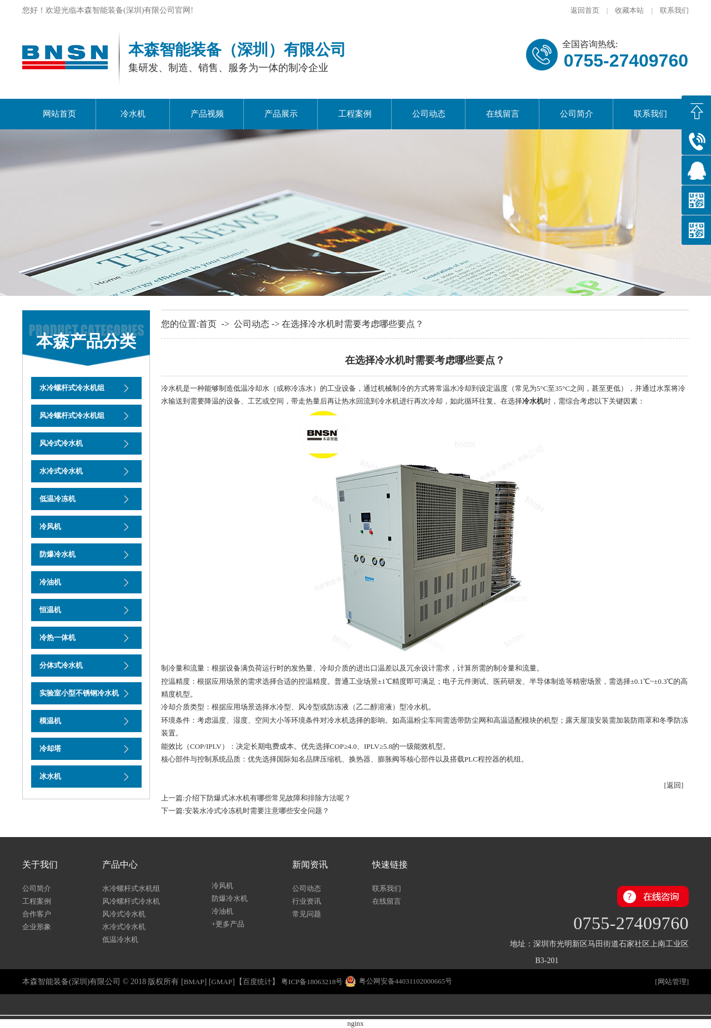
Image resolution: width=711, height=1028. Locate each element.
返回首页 (584, 10)
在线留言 (502, 113)
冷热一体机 (57, 637)
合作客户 (36, 914)
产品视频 (207, 113)
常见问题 (306, 914)
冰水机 (50, 776)
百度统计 (257, 981)
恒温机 (50, 610)
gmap (221, 981)
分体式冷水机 (61, 665)
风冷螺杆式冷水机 (134, 901)
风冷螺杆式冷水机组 (71, 415)
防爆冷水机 (57, 554)
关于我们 (40, 864)
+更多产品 (228, 924)
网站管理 (672, 981)
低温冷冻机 (57, 499)
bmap (194, 981)
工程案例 (355, 113)
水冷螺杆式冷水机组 (71, 388)
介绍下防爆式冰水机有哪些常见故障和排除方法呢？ (268, 798)
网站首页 (59, 113)
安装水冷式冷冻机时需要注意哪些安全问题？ (257, 811)
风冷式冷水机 (61, 443)
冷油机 (50, 582)
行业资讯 (306, 901)
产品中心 (120, 864)
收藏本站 (629, 10)
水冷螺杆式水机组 (131, 888)
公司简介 (576, 113)
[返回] (674, 785)
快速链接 (390, 864)
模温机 (50, 721)
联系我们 (674, 10)
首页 (208, 324)
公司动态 (428, 113)
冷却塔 (50, 748)
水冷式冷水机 (61, 471)
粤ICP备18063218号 (312, 981)
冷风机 (50, 526)
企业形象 (36, 927)
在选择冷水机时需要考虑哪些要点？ (353, 324)
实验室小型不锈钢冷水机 (79, 693)
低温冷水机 (120, 939)
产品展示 (281, 113)
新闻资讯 (310, 864)
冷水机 (133, 113)
